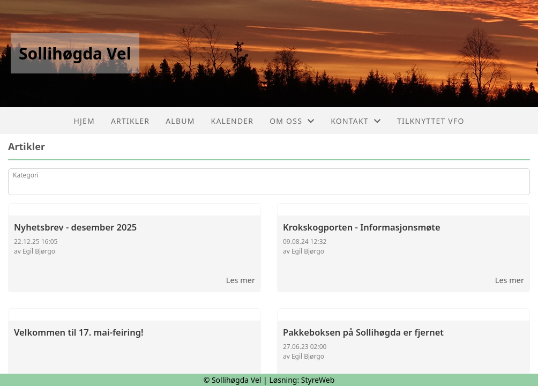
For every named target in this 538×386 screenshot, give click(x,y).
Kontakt (356, 121)
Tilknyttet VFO (431, 121)
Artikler (130, 121)
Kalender (232, 121)
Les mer (240, 279)
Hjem (83, 121)
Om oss (292, 121)
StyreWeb (318, 380)
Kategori (26, 175)
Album (180, 121)
